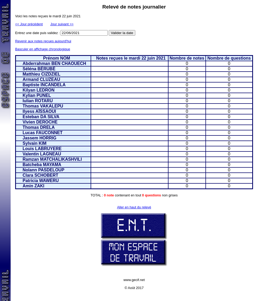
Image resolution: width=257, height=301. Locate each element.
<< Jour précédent (29, 24)
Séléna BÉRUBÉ (39, 69)
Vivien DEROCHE (40, 122)
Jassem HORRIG (39, 138)
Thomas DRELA (39, 127)
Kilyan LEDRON (38, 90)
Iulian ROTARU (38, 100)
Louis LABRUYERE (42, 148)
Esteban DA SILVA (41, 116)
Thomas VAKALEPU (43, 106)
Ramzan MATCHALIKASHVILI (52, 159)
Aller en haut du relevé (134, 207)
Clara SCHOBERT (40, 175)
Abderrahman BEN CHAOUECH (54, 63)
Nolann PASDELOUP (43, 170)
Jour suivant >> (62, 24)
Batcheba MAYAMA (42, 164)
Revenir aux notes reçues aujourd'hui (43, 41)
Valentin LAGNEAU (42, 154)
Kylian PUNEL (37, 95)
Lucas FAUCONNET (42, 132)
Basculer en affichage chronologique (42, 49)
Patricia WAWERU (41, 180)
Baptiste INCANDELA (44, 85)
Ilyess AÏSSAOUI (39, 111)
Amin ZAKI (33, 186)
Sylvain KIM (35, 143)
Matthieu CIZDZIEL (41, 74)
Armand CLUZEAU (41, 79)
